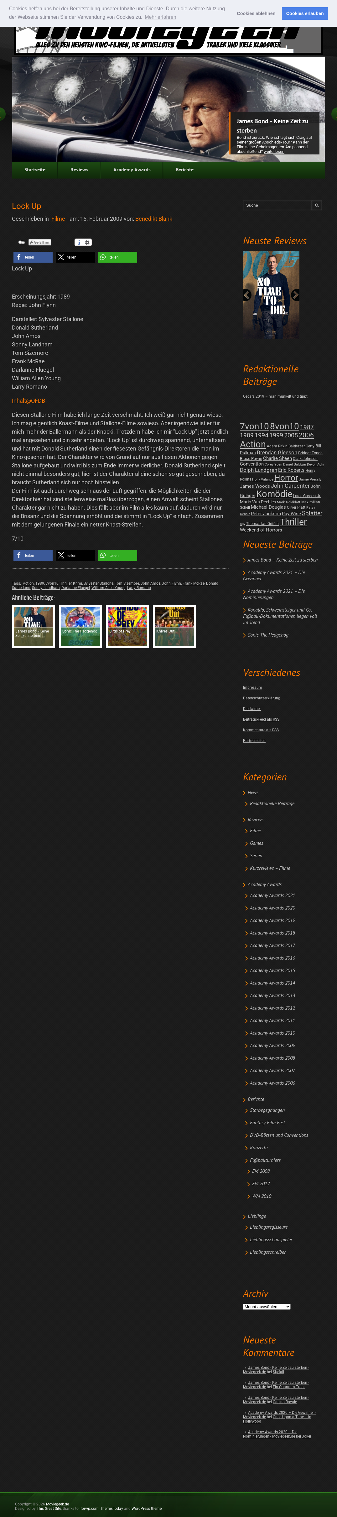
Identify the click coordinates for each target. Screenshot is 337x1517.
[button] (33, 257)
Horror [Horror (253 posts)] (286, 477)
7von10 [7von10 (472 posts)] (254, 426)
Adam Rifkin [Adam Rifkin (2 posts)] (277, 446)
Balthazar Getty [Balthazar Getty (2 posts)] (301, 446)
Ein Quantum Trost (289, 1387)
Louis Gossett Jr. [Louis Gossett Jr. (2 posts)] (307, 496)
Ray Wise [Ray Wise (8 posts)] (291, 514)
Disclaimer (252, 709)
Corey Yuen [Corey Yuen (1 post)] (273, 464)
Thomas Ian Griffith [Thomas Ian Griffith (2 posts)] (262, 524)
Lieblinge (257, 1216)
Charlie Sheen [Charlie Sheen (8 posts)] (277, 458)
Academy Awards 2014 (272, 983)
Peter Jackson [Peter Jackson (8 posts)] (266, 514)
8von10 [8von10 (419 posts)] (284, 426)
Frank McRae (194, 583)
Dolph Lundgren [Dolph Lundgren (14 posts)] (258, 470)
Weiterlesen (274, 151)
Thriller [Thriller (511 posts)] (293, 522)
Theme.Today (111, 1508)
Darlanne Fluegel (75, 588)
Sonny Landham (46, 588)
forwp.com (89, 1508)
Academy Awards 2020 (272, 908)
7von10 (52, 583)
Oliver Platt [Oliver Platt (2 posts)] (296, 507)
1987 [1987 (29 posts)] (307, 427)
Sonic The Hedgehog (268, 635)
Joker (306, 1436)
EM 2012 (261, 1184)
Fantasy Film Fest (267, 1123)
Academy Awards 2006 (272, 1083)
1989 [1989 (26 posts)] (247, 435)
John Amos (150, 583)
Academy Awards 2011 (272, 1021)
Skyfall (278, 1372)
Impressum (252, 687)
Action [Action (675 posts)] (253, 444)
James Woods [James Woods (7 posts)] (255, 486)
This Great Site (49, 1508)
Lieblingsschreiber (268, 1252)
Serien (256, 856)
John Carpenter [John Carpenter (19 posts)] (290, 485)
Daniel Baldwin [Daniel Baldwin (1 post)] (294, 464)
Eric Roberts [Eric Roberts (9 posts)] (291, 470)
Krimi (77, 583)
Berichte (185, 170)
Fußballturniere (265, 1160)
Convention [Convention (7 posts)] (252, 464)
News (253, 793)
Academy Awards (132, 170)
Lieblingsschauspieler (271, 1240)
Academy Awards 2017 (272, 946)
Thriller (65, 583)
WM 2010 (261, 1196)
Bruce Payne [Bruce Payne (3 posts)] (251, 458)
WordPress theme (147, 1508)
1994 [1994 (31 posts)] (261, 435)
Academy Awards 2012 (272, 1008)
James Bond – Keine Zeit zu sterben (283, 560)
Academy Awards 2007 (272, 1071)
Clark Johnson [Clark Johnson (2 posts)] (305, 458)
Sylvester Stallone (98, 583)
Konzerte (258, 1148)
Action (28, 583)
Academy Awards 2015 (272, 971)
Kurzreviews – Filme (270, 868)
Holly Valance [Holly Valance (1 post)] (262, 479)
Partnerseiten (254, 740)
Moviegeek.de (57, 1504)
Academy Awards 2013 (272, 996)
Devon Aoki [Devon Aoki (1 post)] (315, 464)
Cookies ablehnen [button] (256, 13)
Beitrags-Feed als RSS (261, 719)
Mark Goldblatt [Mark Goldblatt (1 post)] (288, 502)
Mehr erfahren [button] (160, 17)
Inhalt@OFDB (28, 400)
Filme (255, 831)
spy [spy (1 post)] (242, 524)
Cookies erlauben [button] (305, 13)
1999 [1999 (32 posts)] (276, 435)
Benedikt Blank (153, 218)
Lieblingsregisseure (269, 1227)
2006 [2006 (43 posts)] (306, 435)
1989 (39, 583)
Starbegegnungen (267, 1110)
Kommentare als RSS (261, 730)
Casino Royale (285, 1402)
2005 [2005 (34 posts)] (291, 435)
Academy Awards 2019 (272, 921)
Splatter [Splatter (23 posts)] (312, 513)
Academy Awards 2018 (272, 933)
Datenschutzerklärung (261, 698)
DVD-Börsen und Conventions (279, 1135)
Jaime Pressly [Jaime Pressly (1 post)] (310, 479)
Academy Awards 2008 (272, 1058)
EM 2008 (261, 1171)
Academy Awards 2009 (272, 1046)
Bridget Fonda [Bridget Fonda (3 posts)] (310, 453)
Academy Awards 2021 (272, 896)
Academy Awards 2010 (272, 1033)
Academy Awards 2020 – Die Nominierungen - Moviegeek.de (270, 1434)
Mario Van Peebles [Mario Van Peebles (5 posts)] (258, 501)
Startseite (34, 170)
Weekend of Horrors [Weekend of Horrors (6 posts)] (261, 530)
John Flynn (171, 583)
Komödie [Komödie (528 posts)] (274, 494)
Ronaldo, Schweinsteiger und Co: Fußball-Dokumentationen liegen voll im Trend (280, 616)
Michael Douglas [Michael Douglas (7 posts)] (268, 507)
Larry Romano (139, 588)
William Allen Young (108, 588)
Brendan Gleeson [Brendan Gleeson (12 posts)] (277, 453)
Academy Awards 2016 (272, 958)
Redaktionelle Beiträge (272, 804)
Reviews (79, 170)
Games (256, 843)
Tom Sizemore (127, 583)
